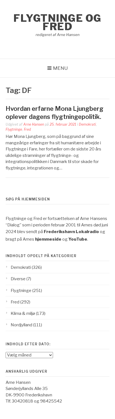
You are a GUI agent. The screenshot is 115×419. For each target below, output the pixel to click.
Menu (60, 68)
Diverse (18, 278)
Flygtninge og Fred (57, 22)
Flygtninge (14, 129)
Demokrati (87, 124)
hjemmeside (48, 239)
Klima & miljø (23, 313)
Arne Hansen (33, 124)
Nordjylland (21, 324)
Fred (27, 129)
